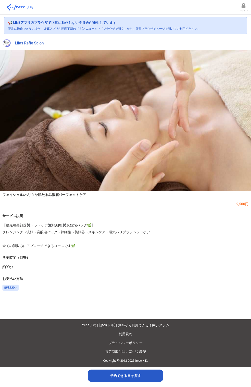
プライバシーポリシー (125, 343)
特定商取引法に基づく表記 (125, 352)
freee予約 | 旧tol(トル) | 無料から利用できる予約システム (125, 325)
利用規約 (125, 334)
